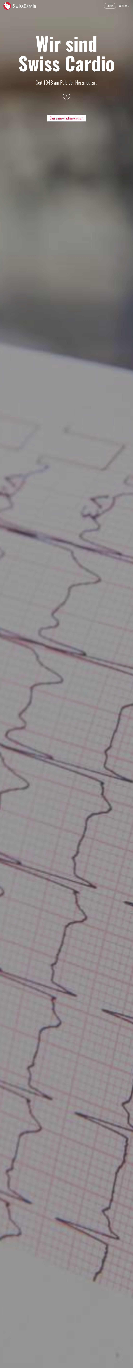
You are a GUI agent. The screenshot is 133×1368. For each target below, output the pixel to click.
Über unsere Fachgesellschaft (66, 118)
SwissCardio (24, 6)
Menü (124, 5)
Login (110, 5)
